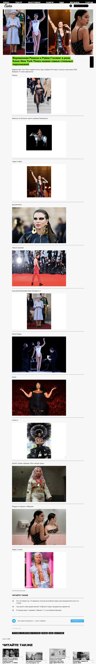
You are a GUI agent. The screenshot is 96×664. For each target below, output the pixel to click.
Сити (8, 6)
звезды (44, 633)
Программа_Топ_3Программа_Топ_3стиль (26, 633)
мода (51, 633)
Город (89, 2)
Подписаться (77, 621)
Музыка (74, 2)
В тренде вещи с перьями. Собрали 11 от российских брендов (38, 610)
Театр (18, 2)
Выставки (34, 2)
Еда (61, 2)
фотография (59, 633)
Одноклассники (92, 66)
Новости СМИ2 (6, 639)
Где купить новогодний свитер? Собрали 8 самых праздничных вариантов (43, 606)
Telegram (92, 58)
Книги (49, 2)
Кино (6, 2)
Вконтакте (92, 62)
